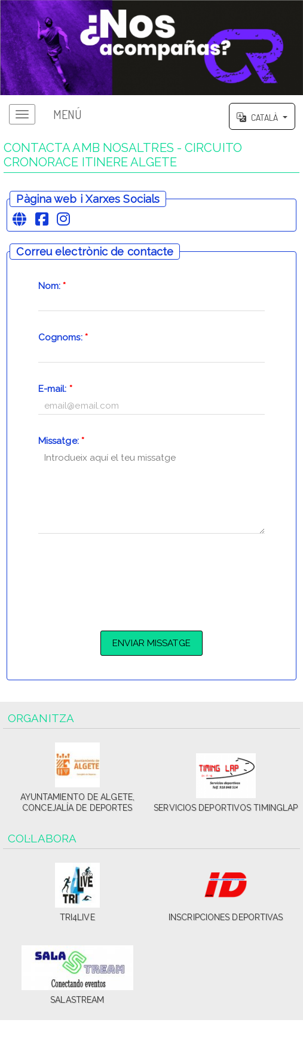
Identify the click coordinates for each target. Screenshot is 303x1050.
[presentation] (152, 580)
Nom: (52, 286)
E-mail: (55, 389)
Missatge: (61, 441)
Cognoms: (63, 337)
